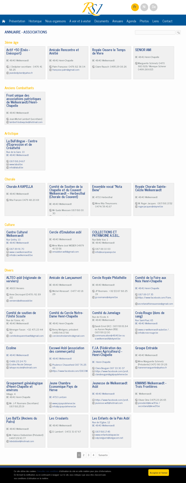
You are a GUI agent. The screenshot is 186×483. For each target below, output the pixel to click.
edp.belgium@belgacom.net (109, 438)
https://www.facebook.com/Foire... (155, 297)
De (154, 6)
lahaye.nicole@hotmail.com (23, 367)
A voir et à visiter (80, 21)
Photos (144, 21)
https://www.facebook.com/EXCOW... (70, 371)
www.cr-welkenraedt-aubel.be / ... (154, 329)
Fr (134, 6)
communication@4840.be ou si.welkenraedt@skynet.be (110, 336)
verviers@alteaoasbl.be (20, 300)
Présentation (17, 21)
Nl (144, 6)
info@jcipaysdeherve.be (64, 406)
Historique (35, 21)
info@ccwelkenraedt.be (21, 255)
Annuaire (117, 21)
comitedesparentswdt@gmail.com (26, 336)
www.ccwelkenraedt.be (20, 252)
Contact (167, 21)
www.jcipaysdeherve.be (63, 403)
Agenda (131, 21)
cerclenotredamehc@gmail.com (68, 336)
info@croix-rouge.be (148, 332)
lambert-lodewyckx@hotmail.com (25, 122)
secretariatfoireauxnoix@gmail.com (155, 304)
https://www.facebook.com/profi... (112, 371)
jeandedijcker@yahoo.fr (21, 73)
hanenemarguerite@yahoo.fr (152, 367)
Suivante (103, 455)
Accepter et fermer (158, 472)
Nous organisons (55, 21)
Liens (155, 21)
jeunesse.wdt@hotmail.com (109, 403)
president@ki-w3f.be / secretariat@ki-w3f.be (149, 404)
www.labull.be (16, 164)
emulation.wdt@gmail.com (65, 251)
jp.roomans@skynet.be (106, 297)
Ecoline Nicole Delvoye (20, 364)
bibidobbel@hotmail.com (21, 441)
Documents (101, 21)
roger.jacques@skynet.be (150, 206)
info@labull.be (16, 167)
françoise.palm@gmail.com (65, 70)
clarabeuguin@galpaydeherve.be (111, 374)
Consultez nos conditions (48, 471)
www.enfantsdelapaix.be (107, 435)
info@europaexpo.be (105, 252)
